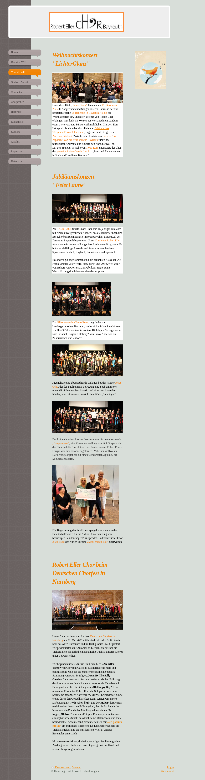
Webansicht (167, 771)
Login (170, 767)
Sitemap (76, 767)
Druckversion (61, 767)
